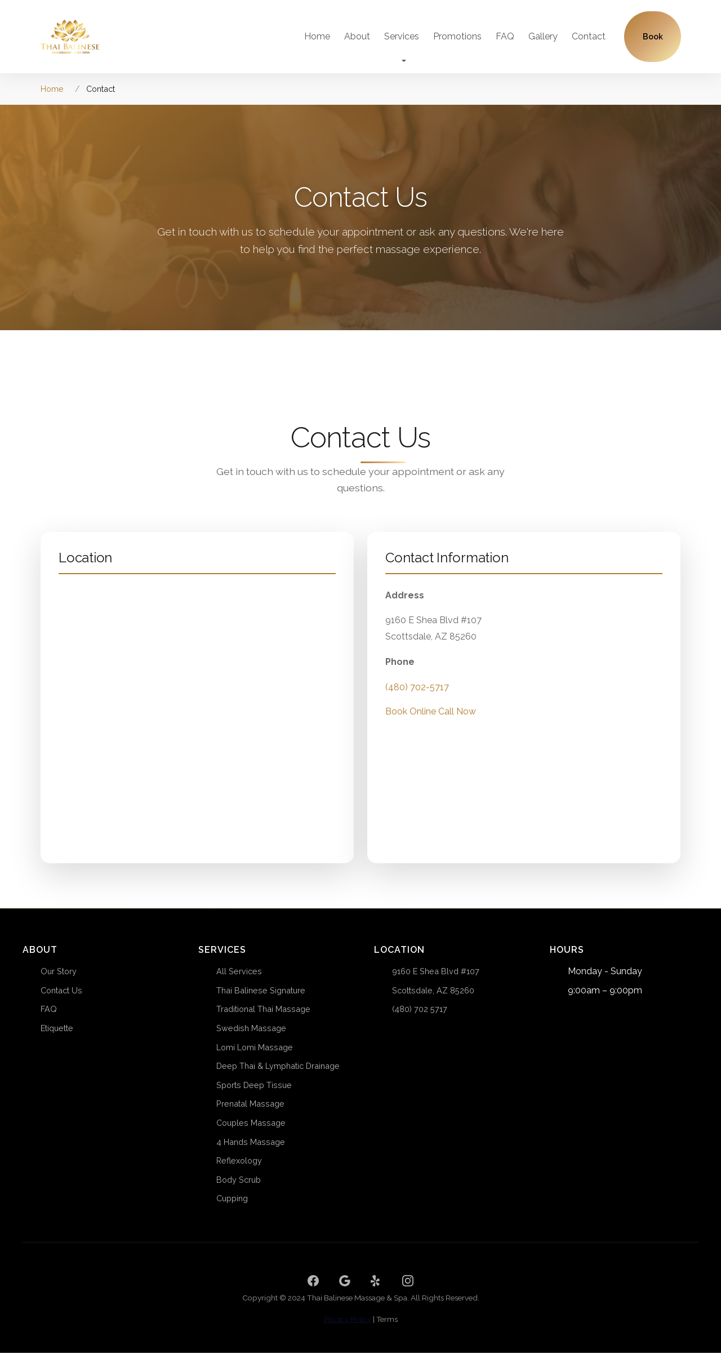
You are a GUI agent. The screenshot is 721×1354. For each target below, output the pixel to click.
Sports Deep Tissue (254, 1086)
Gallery (543, 37)
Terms (387, 1320)
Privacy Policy (347, 1320)
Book (653, 37)
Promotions (457, 37)
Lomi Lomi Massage (254, 1048)
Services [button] (401, 37)
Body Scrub (238, 1181)
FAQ (505, 37)
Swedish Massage (251, 1029)
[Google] (344, 1282)
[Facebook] (313, 1282)
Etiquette (57, 1029)
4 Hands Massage (250, 1143)
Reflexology (239, 1161)
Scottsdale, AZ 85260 (433, 991)
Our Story (59, 972)
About (357, 37)
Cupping (232, 1199)
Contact (589, 37)
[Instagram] (408, 1282)
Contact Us (61, 991)
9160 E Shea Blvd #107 (435, 972)
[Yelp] (376, 1282)
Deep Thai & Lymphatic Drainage (278, 1067)
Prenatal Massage (250, 1105)
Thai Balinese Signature (260, 991)
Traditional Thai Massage (263, 1010)
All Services (239, 972)
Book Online (410, 723)
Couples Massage (251, 1124)
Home (317, 37)
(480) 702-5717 (417, 699)
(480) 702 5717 (419, 1010)
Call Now (457, 723)
